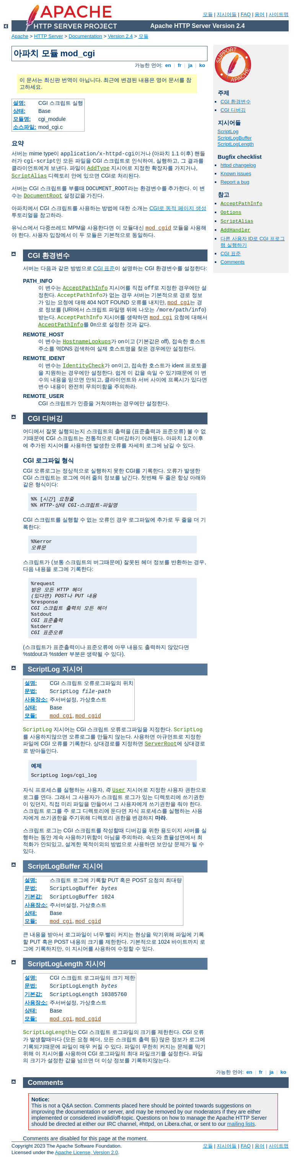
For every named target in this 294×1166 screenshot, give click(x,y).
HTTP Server (48, 36)
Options (231, 212)
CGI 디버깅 (233, 110)
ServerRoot (161, 744)
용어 (260, 14)
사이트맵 (279, 14)
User (118, 790)
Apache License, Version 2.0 (86, 1152)
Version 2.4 (120, 36)
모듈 (208, 14)
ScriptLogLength (235, 144)
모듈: (30, 716)
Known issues (235, 173)
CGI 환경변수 (235, 101)
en (168, 65)
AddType (98, 168)
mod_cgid (158, 228)
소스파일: (24, 127)
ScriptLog (227, 131)
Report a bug (234, 182)
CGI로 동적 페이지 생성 (177, 208)
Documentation (85, 36)
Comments (232, 262)
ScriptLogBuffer (234, 138)
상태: (19, 111)
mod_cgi (178, 303)
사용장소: (36, 699)
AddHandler (235, 230)
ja (190, 65)
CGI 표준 (230, 253)
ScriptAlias (29, 176)
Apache (19, 36)
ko (202, 65)
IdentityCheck (84, 366)
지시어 (72, 669)
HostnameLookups (87, 342)
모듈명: (22, 119)
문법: (30, 691)
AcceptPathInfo (241, 204)
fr (179, 65)
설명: (19, 103)
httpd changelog (238, 165)
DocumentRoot (43, 196)
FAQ (246, 14)
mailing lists (241, 1124)
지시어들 (227, 14)
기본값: (33, 897)
